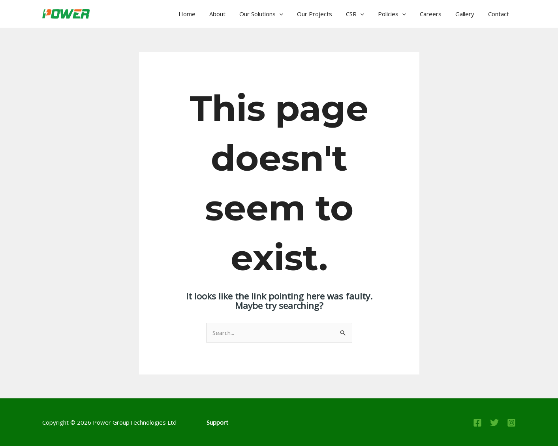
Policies (399, 14)
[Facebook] (477, 422)
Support (217, 422)
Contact (499, 14)
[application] (292, 14)
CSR (364, 14)
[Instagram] (511, 422)
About (232, 14)
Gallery (467, 14)
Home (203, 14)
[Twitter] (494, 422)
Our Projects (325, 14)
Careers (436, 14)
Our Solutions (274, 14)
